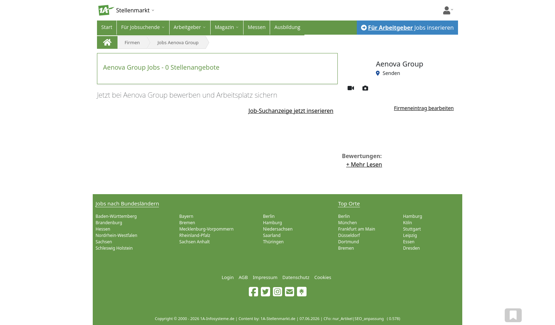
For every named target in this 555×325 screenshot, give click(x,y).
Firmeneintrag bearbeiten (424, 108)
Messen (256, 27)
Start (106, 27)
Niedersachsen (278, 229)
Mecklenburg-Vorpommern (206, 229)
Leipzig (410, 235)
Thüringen (273, 242)
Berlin (269, 216)
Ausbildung (287, 27)
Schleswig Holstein (114, 248)
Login (228, 277)
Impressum (265, 277)
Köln (407, 223)
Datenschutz (295, 277)
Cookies (322, 277)
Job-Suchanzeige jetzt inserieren (290, 111)
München (347, 223)
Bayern (186, 216)
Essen (408, 242)
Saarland (272, 235)
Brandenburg (109, 223)
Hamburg (272, 223)
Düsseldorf (349, 235)
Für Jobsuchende (140, 27)
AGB (243, 277)
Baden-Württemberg (116, 216)
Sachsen (104, 242)
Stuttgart (412, 229)
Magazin (224, 27)
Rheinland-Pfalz (194, 235)
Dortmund (348, 242)
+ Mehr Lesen (364, 164)
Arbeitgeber (187, 27)
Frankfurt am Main (356, 229)
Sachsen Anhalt (194, 242)
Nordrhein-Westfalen (116, 235)
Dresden (411, 248)
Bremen (187, 223)
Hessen (103, 229)
